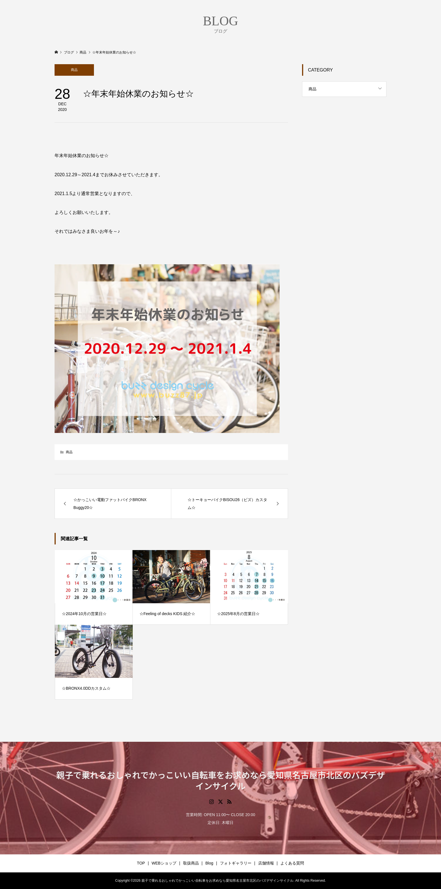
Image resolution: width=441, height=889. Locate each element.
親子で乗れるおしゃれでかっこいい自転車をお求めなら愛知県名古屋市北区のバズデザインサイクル (220, 780)
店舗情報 (266, 863)
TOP (141, 863)
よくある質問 (292, 863)
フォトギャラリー (235, 863)
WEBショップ (164, 863)
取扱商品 (191, 863)
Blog (209, 863)
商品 (74, 70)
